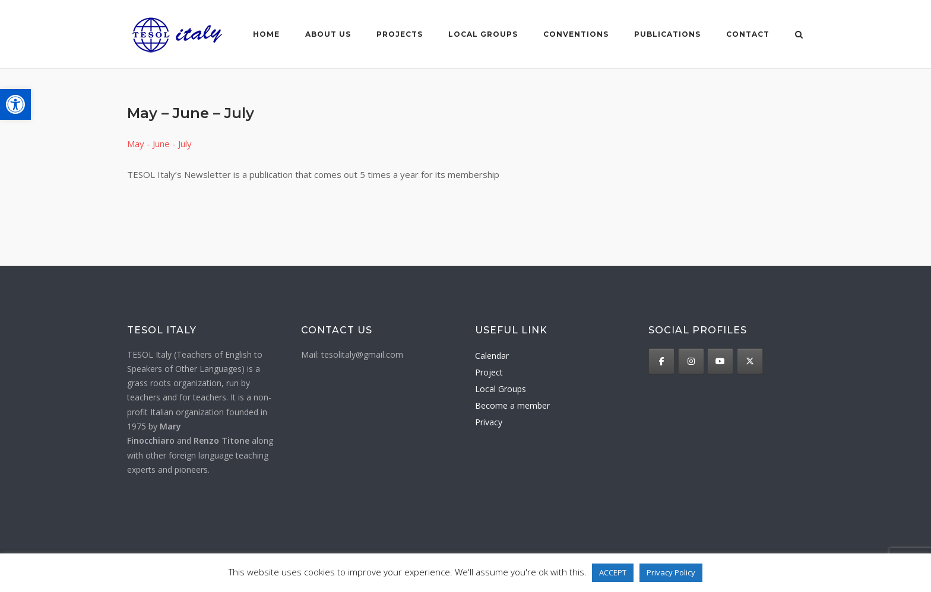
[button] (15, 104)
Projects (399, 34)
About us (328, 34)
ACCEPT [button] (612, 572)
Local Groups (500, 388)
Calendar (492, 355)
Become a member (512, 405)
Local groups (483, 34)
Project (489, 372)
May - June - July (159, 143)
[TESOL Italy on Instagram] (691, 361)
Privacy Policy (671, 572)
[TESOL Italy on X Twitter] (750, 361)
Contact (748, 34)
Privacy (488, 422)
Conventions (576, 34)
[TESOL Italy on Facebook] (661, 361)
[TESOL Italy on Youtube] (720, 361)
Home (266, 34)
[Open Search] (799, 35)
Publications (667, 34)
